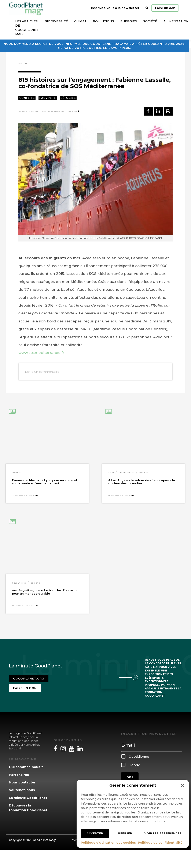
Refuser (125, 833)
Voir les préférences (162, 833)
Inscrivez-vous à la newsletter (115, 8)
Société (150, 21)
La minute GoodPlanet (28, 798)
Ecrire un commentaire (42, 372)
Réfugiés (68, 98)
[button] (182, 785)
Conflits (27, 98)
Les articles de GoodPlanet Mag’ (26, 27)
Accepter (95, 833)
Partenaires (19, 775)
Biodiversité (56, 21)
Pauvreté (47, 98)
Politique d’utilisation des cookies (108, 843)
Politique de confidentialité (160, 843)
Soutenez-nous (22, 790)
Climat (80, 21)
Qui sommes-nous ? (26, 767)
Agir (111, 473)
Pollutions (103, 21)
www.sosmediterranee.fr (41, 353)
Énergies (128, 21)
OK (129, 777)
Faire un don (165, 8)
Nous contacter (22, 782)
